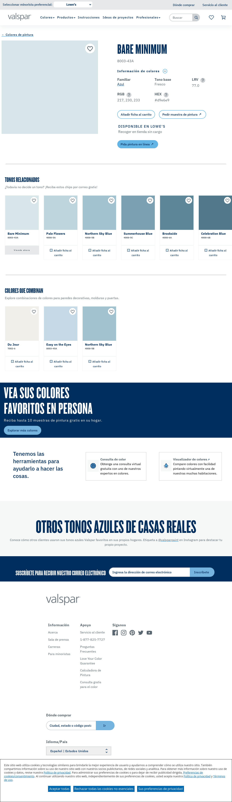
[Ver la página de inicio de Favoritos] (211, 17)
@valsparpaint (168, 540)
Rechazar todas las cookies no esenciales (103, 789)
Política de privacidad (57, 772)
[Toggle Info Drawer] (165, 71)
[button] (202, 80)
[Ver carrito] (223, 17)
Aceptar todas (59, 789)
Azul (120, 84)
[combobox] (181, 17)
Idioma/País (56, 742)
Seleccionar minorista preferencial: (28, 4)
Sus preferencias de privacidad (160, 789)
